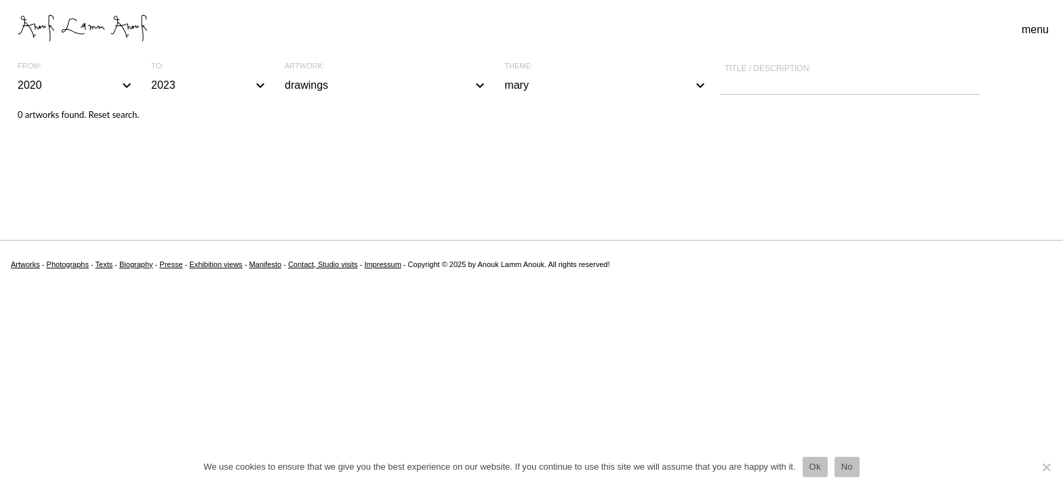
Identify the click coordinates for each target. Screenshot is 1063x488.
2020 (76, 85)
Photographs (68, 264)
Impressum (382, 264)
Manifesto (265, 264)
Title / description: (768, 68)
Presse (170, 264)
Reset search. (113, 114)
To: (157, 66)
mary (606, 85)
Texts (104, 264)
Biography (136, 264)
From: (29, 66)
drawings (386, 85)
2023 (209, 85)
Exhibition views (215, 264)
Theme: (518, 66)
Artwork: (305, 66)
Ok (815, 467)
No (847, 467)
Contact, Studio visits (323, 264)
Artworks (25, 264)
